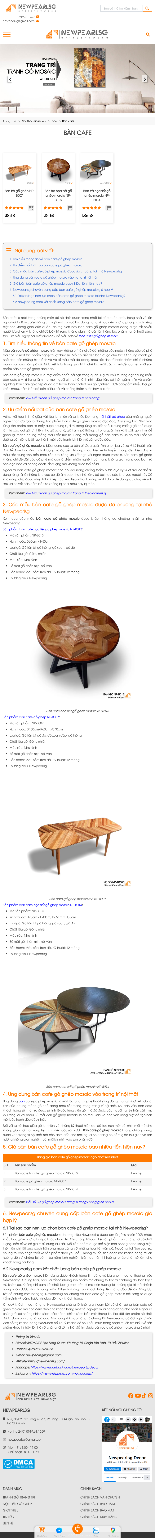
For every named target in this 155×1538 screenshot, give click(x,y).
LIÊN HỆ (8, 1523)
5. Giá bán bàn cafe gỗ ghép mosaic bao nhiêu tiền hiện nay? (56, 283)
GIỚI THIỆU (10, 1510)
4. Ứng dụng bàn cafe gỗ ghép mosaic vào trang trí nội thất (54, 277)
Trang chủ (9, 121)
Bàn (54, 121)
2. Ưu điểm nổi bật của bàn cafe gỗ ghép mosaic (46, 265)
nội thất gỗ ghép (112, 416)
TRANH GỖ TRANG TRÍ (19, 1497)
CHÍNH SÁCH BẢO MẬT (97, 1510)
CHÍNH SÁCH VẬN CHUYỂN (100, 1497)
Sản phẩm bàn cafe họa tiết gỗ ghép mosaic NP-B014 (42, 905)
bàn (22, 1101)
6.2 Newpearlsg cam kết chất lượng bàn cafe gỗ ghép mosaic (58, 302)
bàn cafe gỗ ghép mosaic (98, 336)
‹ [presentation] (10, 78)
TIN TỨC (8, 1517)
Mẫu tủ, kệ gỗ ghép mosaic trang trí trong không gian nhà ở (69, 1202)
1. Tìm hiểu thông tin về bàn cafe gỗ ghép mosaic (46, 259)
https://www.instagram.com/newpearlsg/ (62, 1373)
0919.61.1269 (26, 17)
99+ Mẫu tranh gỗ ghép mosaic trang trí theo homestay (66, 493)
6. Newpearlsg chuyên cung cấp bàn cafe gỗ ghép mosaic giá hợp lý (61, 289)
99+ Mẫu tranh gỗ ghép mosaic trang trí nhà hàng (62, 398)
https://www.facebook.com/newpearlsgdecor (64, 1367)
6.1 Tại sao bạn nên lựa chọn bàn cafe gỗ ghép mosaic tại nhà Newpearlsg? (69, 295)
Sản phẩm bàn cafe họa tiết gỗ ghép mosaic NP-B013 (42, 529)
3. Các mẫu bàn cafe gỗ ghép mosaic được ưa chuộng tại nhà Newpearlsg (66, 271)
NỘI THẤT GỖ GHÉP (17, 1504)
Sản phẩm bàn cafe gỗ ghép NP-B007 (31, 717)
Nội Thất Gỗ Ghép (34, 121)
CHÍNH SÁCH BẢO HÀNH (98, 1504)
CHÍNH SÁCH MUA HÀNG (98, 1517)
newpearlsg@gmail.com (18, 21)
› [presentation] (145, 78)
